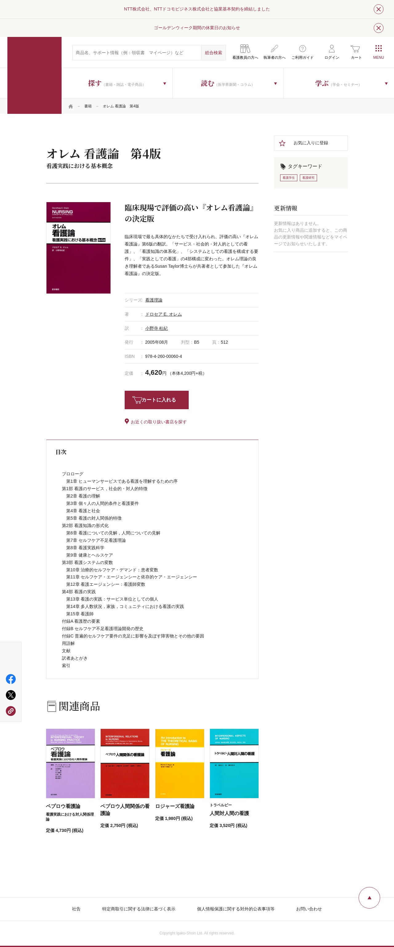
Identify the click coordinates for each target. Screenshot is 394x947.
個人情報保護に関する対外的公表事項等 (236, 908)
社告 (76, 908)
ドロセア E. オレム (163, 314)
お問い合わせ (309, 908)
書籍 (88, 106)
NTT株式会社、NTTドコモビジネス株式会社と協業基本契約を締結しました (197, 8)
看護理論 (154, 300)
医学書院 (34, 75)
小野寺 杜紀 (156, 328)
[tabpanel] (78, 248)
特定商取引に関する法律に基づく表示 (138, 908)
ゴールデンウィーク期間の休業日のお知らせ (197, 27)
